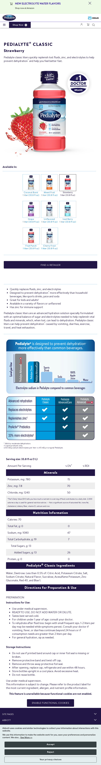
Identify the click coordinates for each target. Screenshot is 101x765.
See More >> (26, 738)
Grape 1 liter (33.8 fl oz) (31, 220)
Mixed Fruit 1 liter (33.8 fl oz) (49, 193)
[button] (93, 25)
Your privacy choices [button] (51, 760)
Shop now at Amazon (24, 8)
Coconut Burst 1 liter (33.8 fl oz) (31, 193)
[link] (95, 714)
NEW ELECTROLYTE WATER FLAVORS (38, 3)
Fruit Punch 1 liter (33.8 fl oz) (31, 247)
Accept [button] (50, 744)
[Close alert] (90, 7)
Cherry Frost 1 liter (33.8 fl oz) (49, 247)
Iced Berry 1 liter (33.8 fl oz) (67, 220)
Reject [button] (50, 752)
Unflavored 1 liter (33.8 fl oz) (49, 220)
